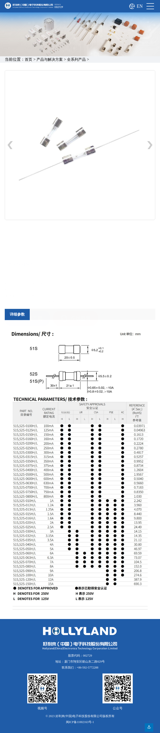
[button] (149, 145)
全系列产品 (76, 59)
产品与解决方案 (49, 59)
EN (140, 6)
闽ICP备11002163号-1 (80, 722)
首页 (28, 59)
